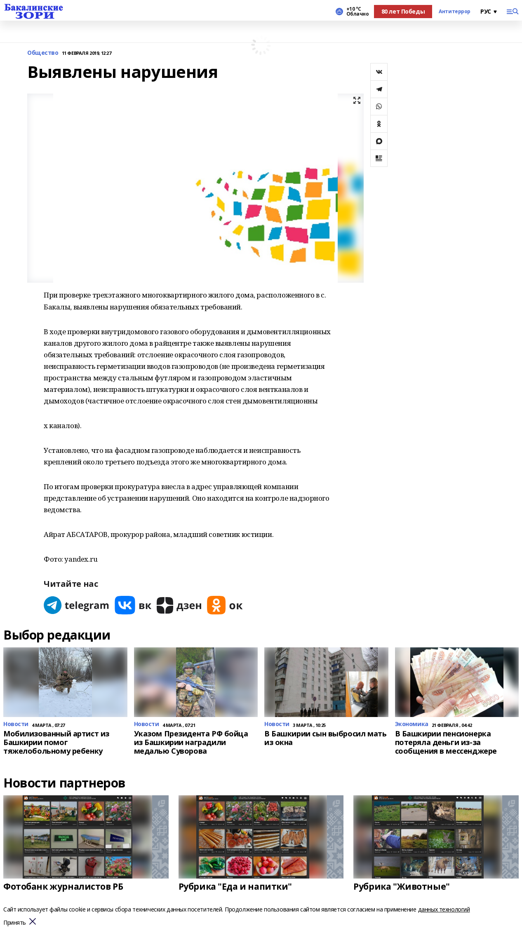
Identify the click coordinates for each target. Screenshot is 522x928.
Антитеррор (454, 11)
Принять (14, 922)
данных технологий (444, 909)
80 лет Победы (403, 11)
